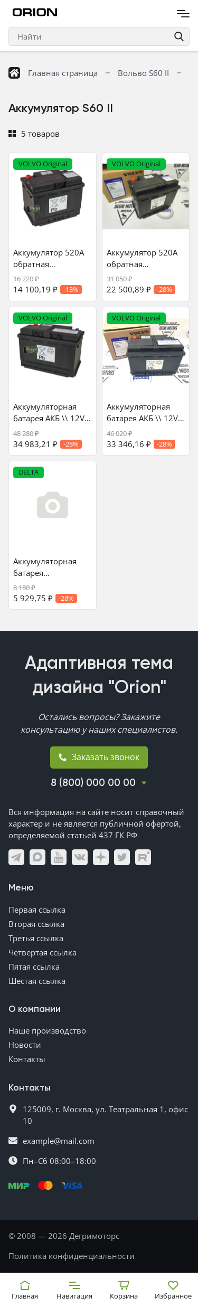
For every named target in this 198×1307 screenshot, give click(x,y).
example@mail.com (59, 1140)
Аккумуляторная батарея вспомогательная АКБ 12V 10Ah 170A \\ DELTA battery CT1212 (49, 567)
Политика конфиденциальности (71, 1256)
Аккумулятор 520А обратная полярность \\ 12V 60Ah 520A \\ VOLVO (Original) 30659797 (51, 258)
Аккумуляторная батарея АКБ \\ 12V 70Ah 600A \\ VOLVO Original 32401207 (145, 412)
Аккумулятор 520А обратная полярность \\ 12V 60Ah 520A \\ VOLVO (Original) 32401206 (145, 258)
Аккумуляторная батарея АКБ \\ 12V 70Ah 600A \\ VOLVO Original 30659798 (51, 412)
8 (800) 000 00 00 (93, 783)
